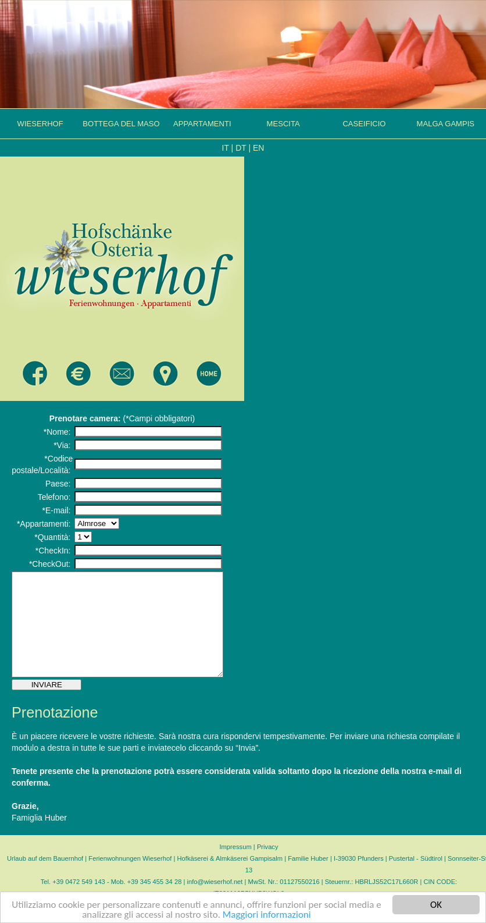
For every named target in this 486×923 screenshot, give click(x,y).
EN (258, 147)
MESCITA (283, 123)
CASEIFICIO (363, 123)
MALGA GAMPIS (446, 123)
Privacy (267, 867)
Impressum (235, 867)
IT (225, 147)
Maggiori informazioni (267, 915)
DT (240, 147)
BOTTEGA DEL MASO (121, 123)
